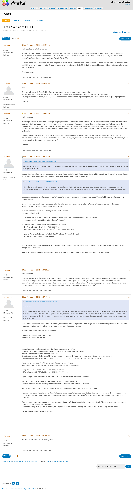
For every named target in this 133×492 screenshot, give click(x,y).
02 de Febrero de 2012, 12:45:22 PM (36, 157)
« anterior (117, 32)
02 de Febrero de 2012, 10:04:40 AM (36, 113)
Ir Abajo (6, 37)
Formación (89, 8)
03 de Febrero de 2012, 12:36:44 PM (36, 436)
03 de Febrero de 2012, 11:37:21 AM (36, 270)
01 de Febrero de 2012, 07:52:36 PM (36, 84)
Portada (34, 8)
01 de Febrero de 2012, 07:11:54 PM (36, 45)
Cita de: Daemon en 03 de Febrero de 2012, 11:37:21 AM (40, 301)
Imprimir (125, 39)
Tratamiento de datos (16, 489)
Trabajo (51, 8)
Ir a (95, 466)
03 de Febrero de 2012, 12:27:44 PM (36, 297)
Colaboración (62, 8)
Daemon (6, 45)
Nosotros (98, 8)
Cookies (33, 489)
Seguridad (27, 489)
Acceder (127, 4)
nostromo (7, 84)
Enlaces (73, 8)
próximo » (126, 32)
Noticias (43, 8)
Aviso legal (5, 489)
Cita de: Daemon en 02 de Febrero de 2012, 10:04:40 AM (40, 161)
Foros (80, 8)
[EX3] (47, 461)
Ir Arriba (6, 455)
